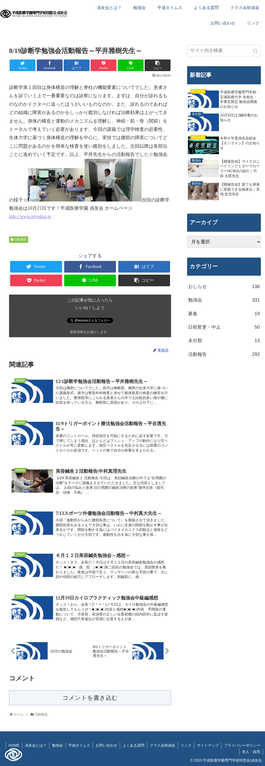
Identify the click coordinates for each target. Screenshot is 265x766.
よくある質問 (133, 745)
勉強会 (224, 300)
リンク (186, 745)
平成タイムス (79, 745)
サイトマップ (208, 745)
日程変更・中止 (224, 327)
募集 (224, 314)
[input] (224, 50)
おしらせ (224, 286)
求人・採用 (251, 752)
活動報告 (20, 239)
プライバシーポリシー (242, 745)
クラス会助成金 (162, 745)
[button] (256, 51)
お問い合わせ (106, 745)
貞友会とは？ (36, 745)
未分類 (224, 340)
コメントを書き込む (90, 698)
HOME (14, 745)
